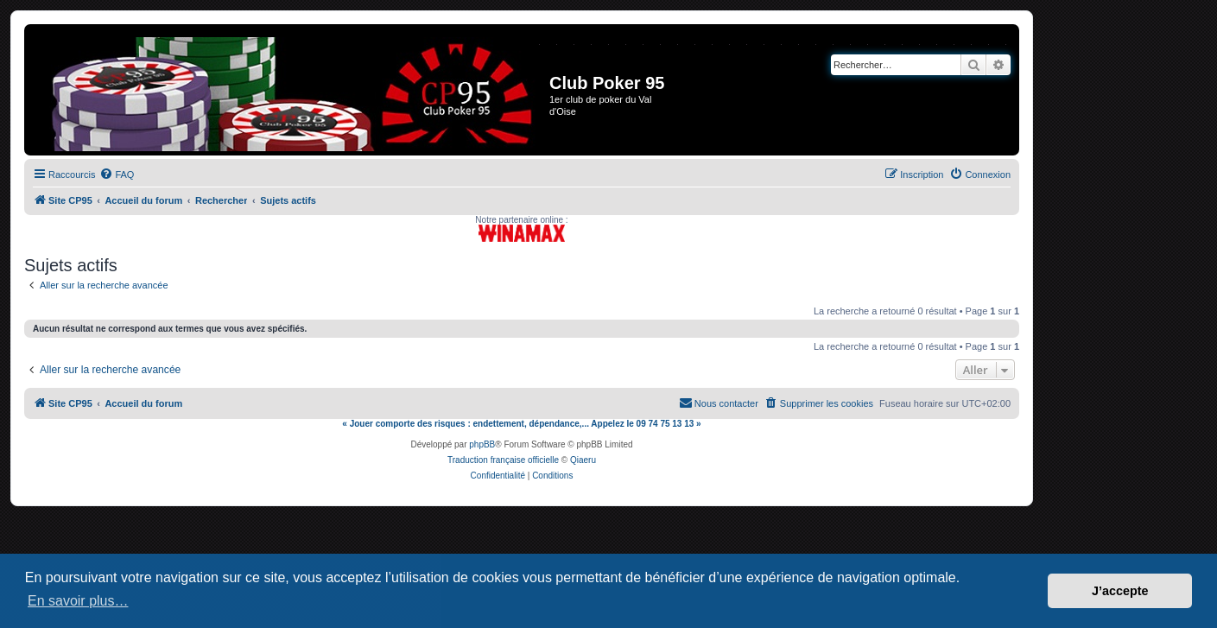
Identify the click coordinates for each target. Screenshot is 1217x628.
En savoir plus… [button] (78, 600)
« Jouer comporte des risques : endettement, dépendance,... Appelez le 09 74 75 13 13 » (521, 423)
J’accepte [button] (1120, 591)
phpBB (482, 444)
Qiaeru (583, 460)
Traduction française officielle (503, 460)
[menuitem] (116, 174)
